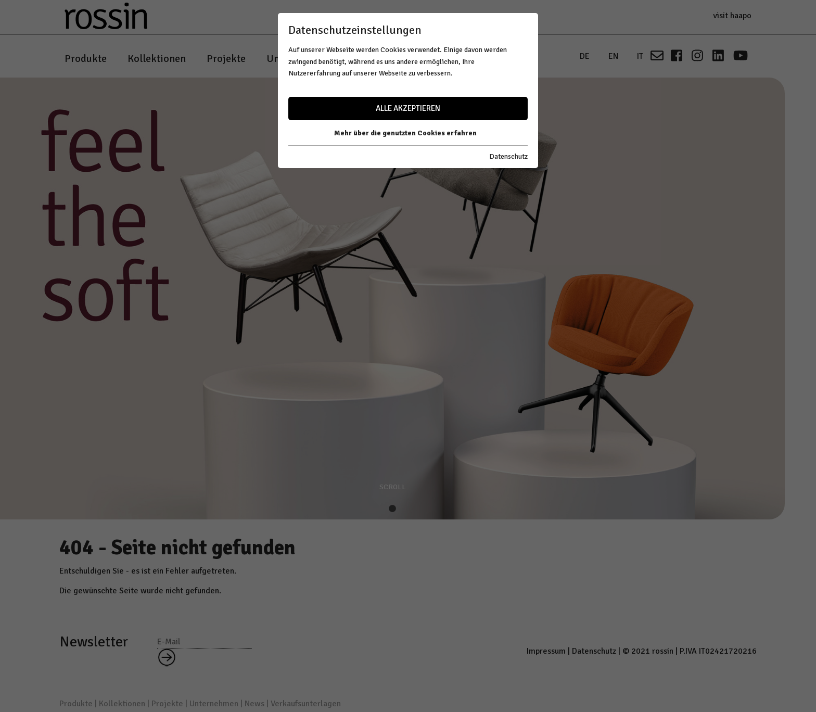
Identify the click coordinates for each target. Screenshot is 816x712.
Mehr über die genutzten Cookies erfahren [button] (405, 133)
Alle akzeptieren (408, 108)
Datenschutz (508, 156)
